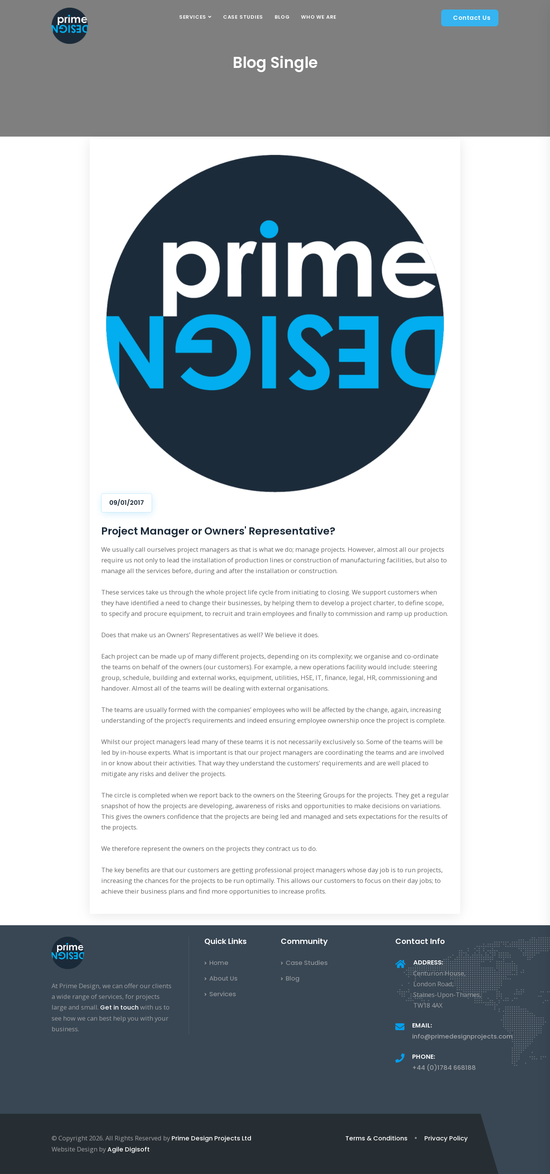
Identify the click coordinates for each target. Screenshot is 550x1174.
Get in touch (119, 1007)
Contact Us (471, 17)
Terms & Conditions (376, 1138)
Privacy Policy (446, 1138)
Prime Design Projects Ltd (211, 1138)
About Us (221, 978)
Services (192, 17)
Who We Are (318, 17)
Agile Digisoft (128, 1149)
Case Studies (243, 17)
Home (216, 962)
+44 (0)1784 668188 (444, 1067)
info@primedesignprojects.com (462, 1036)
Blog (282, 17)
